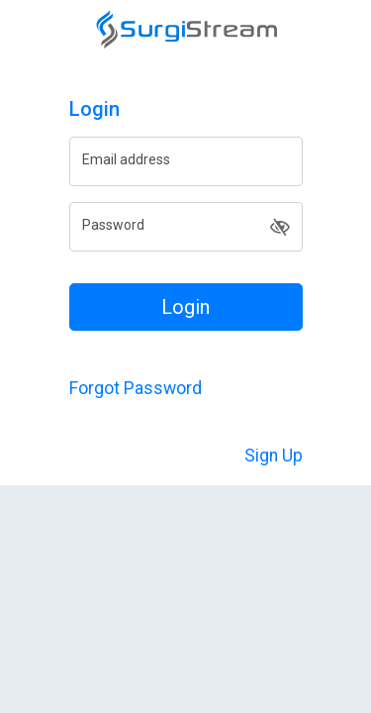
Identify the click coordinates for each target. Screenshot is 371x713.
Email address (126, 159)
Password (113, 225)
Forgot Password (135, 388)
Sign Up (273, 455)
